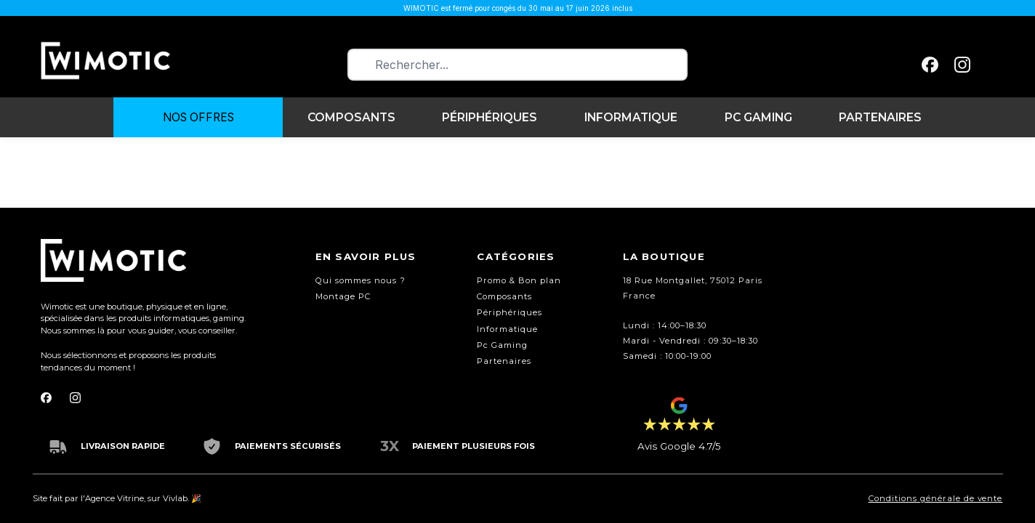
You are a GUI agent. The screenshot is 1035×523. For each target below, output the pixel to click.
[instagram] (962, 65)
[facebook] (930, 65)
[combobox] (517, 65)
